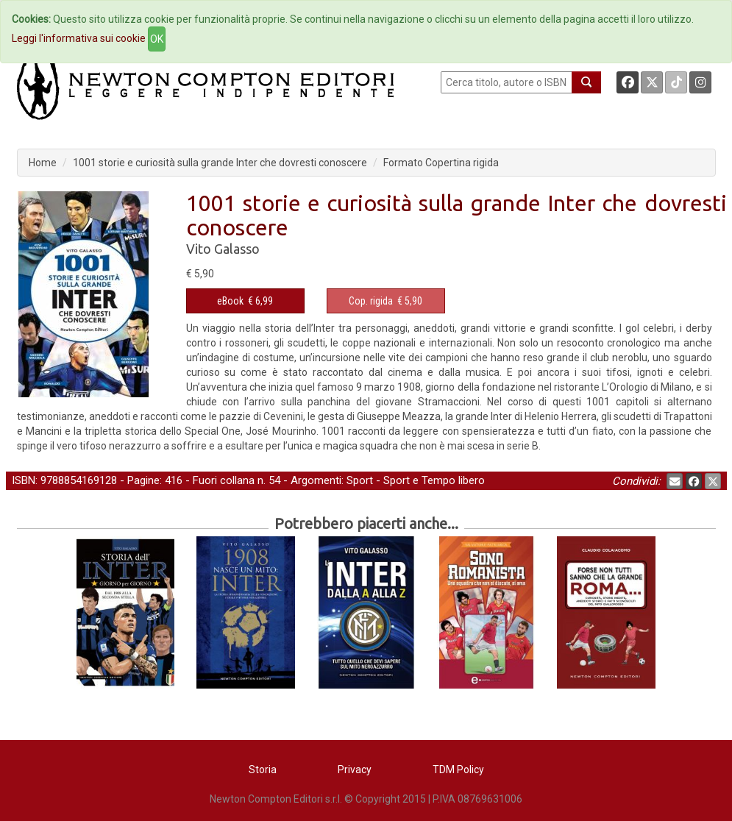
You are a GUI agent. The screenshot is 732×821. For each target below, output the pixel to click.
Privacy (355, 769)
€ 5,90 (385, 301)
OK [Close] (156, 39)
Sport (360, 480)
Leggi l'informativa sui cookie (79, 38)
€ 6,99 (245, 301)
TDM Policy (458, 769)
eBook (230, 301)
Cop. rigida (371, 301)
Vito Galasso (223, 248)
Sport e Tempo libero (434, 480)
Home (43, 162)
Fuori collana (224, 480)
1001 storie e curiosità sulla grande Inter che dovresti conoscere (220, 162)
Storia (263, 769)
